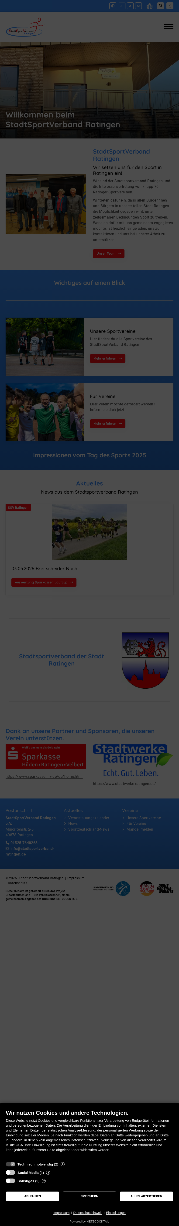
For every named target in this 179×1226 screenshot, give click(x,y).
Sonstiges (25, 1181)
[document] (89, 1134)
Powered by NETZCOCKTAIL (89, 1221)
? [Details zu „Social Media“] (48, 1172)
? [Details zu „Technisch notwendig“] (62, 1164)
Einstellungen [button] (116, 1213)
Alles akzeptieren (146, 1196)
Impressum (61, 1213)
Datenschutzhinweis (87, 1213)
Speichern (89, 1196)
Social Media (28, 1173)
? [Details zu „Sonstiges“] (44, 1181)
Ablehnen (32, 1196)
